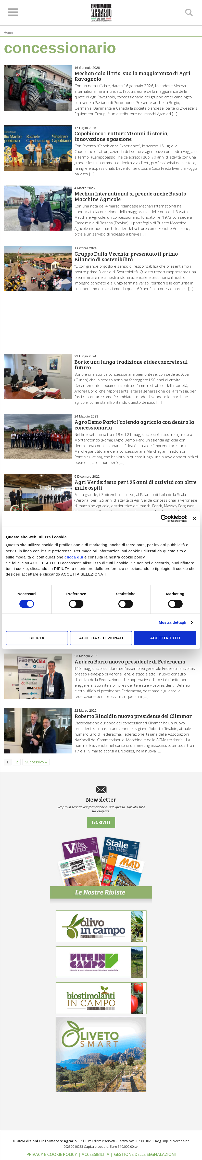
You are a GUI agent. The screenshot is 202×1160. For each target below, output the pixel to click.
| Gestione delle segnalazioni (143, 1154)
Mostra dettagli (172, 622)
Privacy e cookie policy (52, 1154)
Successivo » (36, 762)
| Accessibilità (94, 1154)
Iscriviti (101, 822)
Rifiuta (37, 638)
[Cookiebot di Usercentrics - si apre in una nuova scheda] (164, 518)
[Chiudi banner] (194, 518)
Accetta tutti (165, 638)
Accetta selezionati (101, 638)
